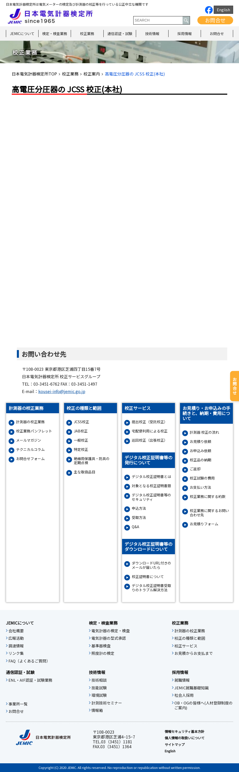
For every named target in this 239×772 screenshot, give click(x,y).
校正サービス (185, 645)
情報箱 (97, 710)
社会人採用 (184, 695)
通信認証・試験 (119, 33)
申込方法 (139, 508)
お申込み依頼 (200, 451)
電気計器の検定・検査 (110, 630)
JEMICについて (22, 33)
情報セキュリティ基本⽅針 (184, 732)
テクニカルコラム (30, 449)
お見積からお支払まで (193, 653)
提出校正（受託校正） (150, 422)
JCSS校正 (81, 422)
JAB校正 (81, 431)
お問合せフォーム (30, 458)
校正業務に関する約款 (207, 496)
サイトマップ (175, 745)
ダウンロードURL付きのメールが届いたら (151, 565)
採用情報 (184, 33)
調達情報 (16, 645)
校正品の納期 (200, 460)
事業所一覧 (18, 703)
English (223, 9)
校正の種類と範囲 (189, 638)
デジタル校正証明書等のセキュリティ (151, 497)
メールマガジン (28, 440)
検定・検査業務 (54, 33)
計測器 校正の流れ (204, 432)
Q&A (135, 527)
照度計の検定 (102, 653)
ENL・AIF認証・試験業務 (30, 680)
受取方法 (139, 517)
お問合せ (215, 20)
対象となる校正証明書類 (151, 486)
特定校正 (81, 449)
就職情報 (182, 680)
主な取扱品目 (84, 472)
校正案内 (91, 74)
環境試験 (99, 695)
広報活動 (16, 638)
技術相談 (99, 680)
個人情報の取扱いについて (185, 738)
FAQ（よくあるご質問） (29, 661)
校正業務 (87, 33)
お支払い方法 (200, 487)
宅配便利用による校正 (150, 431)
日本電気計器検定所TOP (34, 74)
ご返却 (195, 469)
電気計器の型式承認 (108, 638)
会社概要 (16, 630)
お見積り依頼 (200, 441)
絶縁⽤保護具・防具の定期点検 (92, 460)
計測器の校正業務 (30, 422)
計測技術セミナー (106, 702)
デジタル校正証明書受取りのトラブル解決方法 (151, 587)
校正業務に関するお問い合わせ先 (209, 512)
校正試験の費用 (202, 478)
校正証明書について (148, 576)
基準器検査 (101, 645)
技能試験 (99, 687)
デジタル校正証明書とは (151, 476)
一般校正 (81, 440)
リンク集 (16, 653)
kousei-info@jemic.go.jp (61, 391)
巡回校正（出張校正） (150, 440)
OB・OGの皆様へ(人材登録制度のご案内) (203, 705)
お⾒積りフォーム (204, 524)
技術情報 (152, 33)
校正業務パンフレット (34, 431)
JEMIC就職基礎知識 (191, 687)
